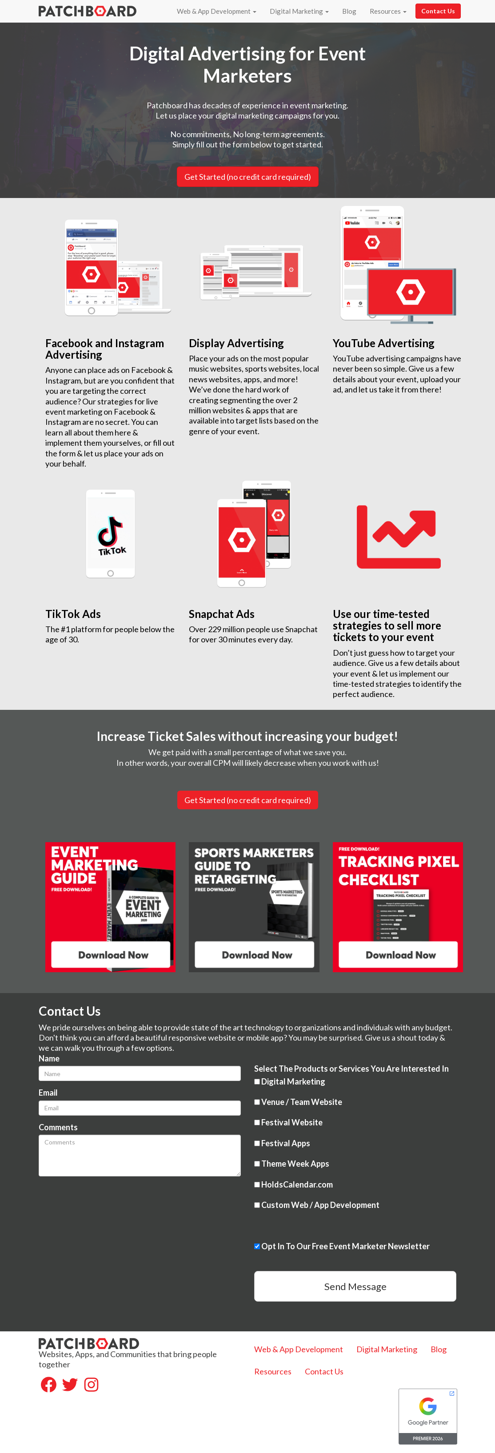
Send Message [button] (355, 1286)
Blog (349, 11)
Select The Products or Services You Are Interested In (351, 1068)
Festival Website (288, 1122)
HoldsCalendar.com (293, 1184)
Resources (388, 11)
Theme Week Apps (291, 1163)
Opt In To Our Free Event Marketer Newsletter (342, 1246)
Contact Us (438, 11)
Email (48, 1092)
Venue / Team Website (298, 1102)
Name (49, 1058)
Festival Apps (282, 1143)
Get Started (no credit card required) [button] (247, 177)
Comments (58, 1127)
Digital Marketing (299, 11)
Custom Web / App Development (316, 1205)
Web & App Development (216, 11)
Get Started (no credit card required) (247, 800)
